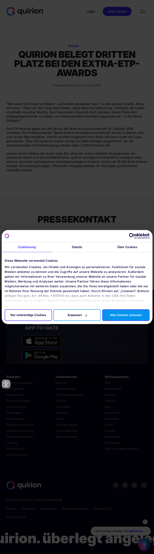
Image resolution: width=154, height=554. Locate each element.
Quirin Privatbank (67, 436)
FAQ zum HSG (102, 508)
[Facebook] (144, 485)
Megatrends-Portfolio (20, 424)
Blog (107, 406)
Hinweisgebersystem (75, 508)
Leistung (11, 442)
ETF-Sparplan (15, 388)
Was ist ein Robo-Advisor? (122, 448)
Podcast (110, 430)
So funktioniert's (17, 454)
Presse (73, 46)
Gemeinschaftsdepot (19, 436)
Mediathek (111, 418)
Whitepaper (112, 442)
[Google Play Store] (41, 355)
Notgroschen (14, 394)
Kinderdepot (14, 412)
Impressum (28, 508)
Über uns (61, 382)
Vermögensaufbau (18, 400)
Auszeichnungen (66, 388)
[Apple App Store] (41, 341)
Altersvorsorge (15, 406)
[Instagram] (125, 485)
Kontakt (11, 508)
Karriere (61, 400)
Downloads (63, 406)
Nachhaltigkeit (15, 418)
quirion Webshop (66, 430)
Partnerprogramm (67, 424)
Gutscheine (112, 436)
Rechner (110, 394)
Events (109, 424)
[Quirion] (24, 11)
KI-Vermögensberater (69, 394)
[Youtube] (116, 485)
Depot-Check (113, 388)
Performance (14, 448)
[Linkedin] (134, 485)
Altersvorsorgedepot (19, 382)
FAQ (107, 382)
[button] (143, 11)
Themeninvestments (19, 430)
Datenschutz (48, 508)
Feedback (62, 412)
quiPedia (110, 400)
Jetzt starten (117, 11)
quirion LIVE (112, 412)
